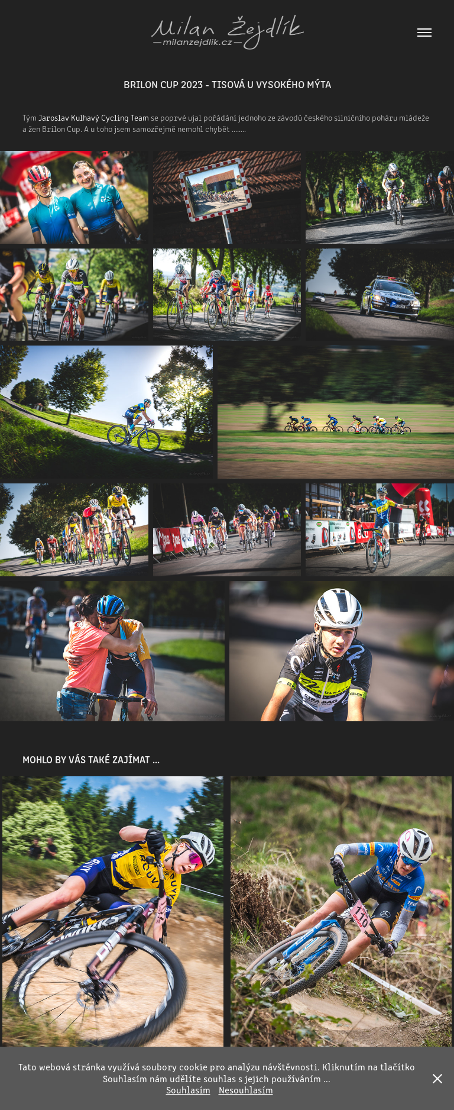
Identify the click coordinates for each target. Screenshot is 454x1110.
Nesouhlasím (246, 1089)
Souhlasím (188, 1089)
